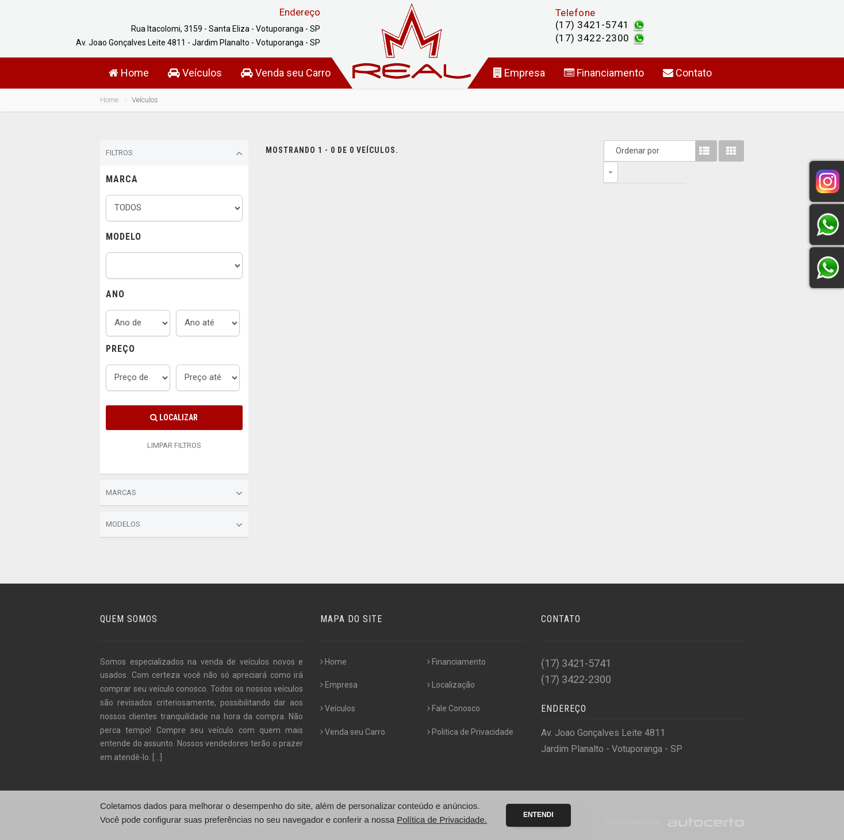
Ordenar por (613, 150)
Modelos (174, 525)
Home (129, 73)
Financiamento (604, 73)
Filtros (174, 153)
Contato (687, 73)
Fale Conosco (453, 708)
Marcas (174, 493)
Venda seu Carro (286, 73)
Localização (451, 684)
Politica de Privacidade (470, 732)
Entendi (538, 815)
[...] (157, 757)
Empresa (519, 73)
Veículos (195, 73)
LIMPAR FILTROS (174, 445)
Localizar (174, 417)
